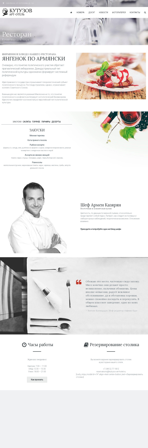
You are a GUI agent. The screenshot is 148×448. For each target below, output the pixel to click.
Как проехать (37, 380)
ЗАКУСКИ (17, 122)
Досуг (92, 12)
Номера (80, 12)
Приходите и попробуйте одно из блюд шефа (100, 229)
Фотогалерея (119, 12)
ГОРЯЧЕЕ (36, 122)
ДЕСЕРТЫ (56, 122)
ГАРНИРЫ (46, 122)
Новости (103, 12)
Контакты (135, 12)
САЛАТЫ (27, 122)
